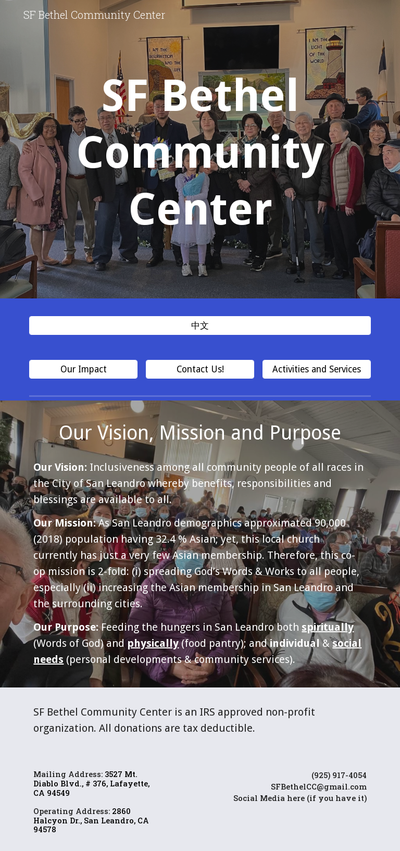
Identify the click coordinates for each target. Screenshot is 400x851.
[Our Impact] (83, 369)
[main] (199, 151)
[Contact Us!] (199, 369)
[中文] (200, 326)
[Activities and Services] (316, 369)
